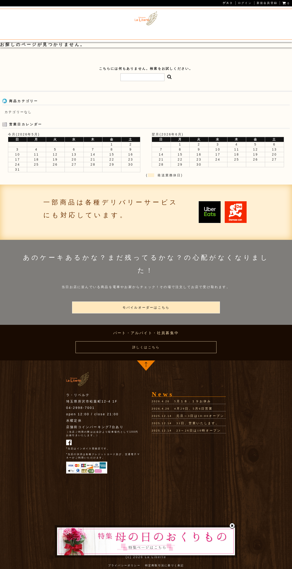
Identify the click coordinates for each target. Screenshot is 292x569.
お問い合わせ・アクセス (224, 32)
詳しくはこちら (146, 347)
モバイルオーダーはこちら (146, 307)
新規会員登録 (267, 3)
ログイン (245, 3)
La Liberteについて (64, 32)
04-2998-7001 (80, 408)
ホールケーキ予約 (183, 32)
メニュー (95, 32)
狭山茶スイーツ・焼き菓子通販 (135, 32)
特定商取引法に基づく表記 (164, 564)
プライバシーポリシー (124, 564)
